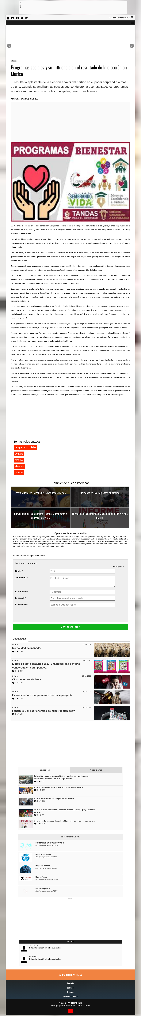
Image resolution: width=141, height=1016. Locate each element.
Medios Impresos (43, 888)
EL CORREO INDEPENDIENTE (68, 1003)
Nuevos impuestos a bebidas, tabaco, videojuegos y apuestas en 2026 (40, 516)
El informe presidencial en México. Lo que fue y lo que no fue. (100, 516)
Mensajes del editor (70, 996)
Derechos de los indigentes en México (99, 493)
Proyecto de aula (43, 866)
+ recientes (44, 769)
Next (132, 46)
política (19, 453)
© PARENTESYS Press (70, 975)
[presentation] (70, 614)
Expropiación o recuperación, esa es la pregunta (42, 695)
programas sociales (25, 447)
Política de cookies (83, 1005)
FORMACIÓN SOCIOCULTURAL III (50, 843)
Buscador (70, 987)
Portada (70, 983)
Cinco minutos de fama (26, 679)
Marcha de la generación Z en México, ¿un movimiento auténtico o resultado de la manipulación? (61, 777)
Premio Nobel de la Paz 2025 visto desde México (40, 493)
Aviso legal (54, 1005)
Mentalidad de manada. (26, 648)
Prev (9, 46)
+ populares (96, 769)
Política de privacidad (67, 1005)
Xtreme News (41, 877)
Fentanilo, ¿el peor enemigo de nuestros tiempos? (43, 710)
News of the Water (43, 854)
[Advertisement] (71, 8)
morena (19, 472)
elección (19, 466)
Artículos (14, 61)
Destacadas (20, 638)
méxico (19, 460)
